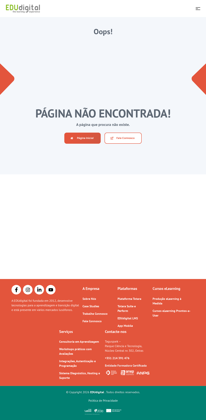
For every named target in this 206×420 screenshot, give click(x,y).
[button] (82, 138)
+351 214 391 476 (117, 358)
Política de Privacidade (103, 400)
